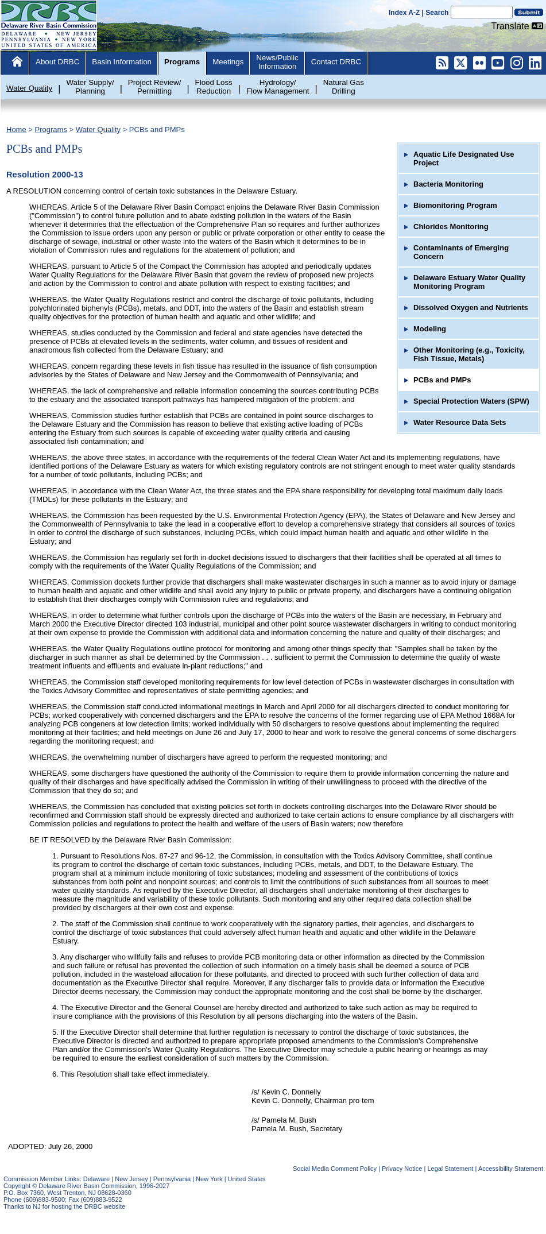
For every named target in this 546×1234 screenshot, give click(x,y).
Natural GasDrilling (343, 86)
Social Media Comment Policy (335, 1168)
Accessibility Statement (510, 1168)
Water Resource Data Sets (459, 422)
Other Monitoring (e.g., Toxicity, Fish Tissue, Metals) (469, 354)
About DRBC (57, 61)
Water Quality (29, 88)
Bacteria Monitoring (448, 184)
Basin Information (122, 61)
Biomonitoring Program (455, 205)
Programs (182, 61)
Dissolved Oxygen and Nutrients (470, 307)
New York (209, 1178)
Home (16, 129)
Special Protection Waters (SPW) (471, 401)
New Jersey (131, 1178)
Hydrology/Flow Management (277, 86)
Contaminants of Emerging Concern (461, 252)
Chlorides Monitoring (451, 226)
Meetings (227, 61)
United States (247, 1178)
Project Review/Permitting (154, 86)
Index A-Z (404, 13)
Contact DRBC (336, 61)
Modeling (429, 328)
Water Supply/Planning (90, 86)
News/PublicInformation (277, 62)
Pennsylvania (172, 1178)
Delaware (96, 1178)
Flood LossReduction (214, 86)
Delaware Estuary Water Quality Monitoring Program (469, 282)
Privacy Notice (402, 1168)
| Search (435, 13)
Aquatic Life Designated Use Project (463, 158)
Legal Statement (450, 1168)
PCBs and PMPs (157, 129)
